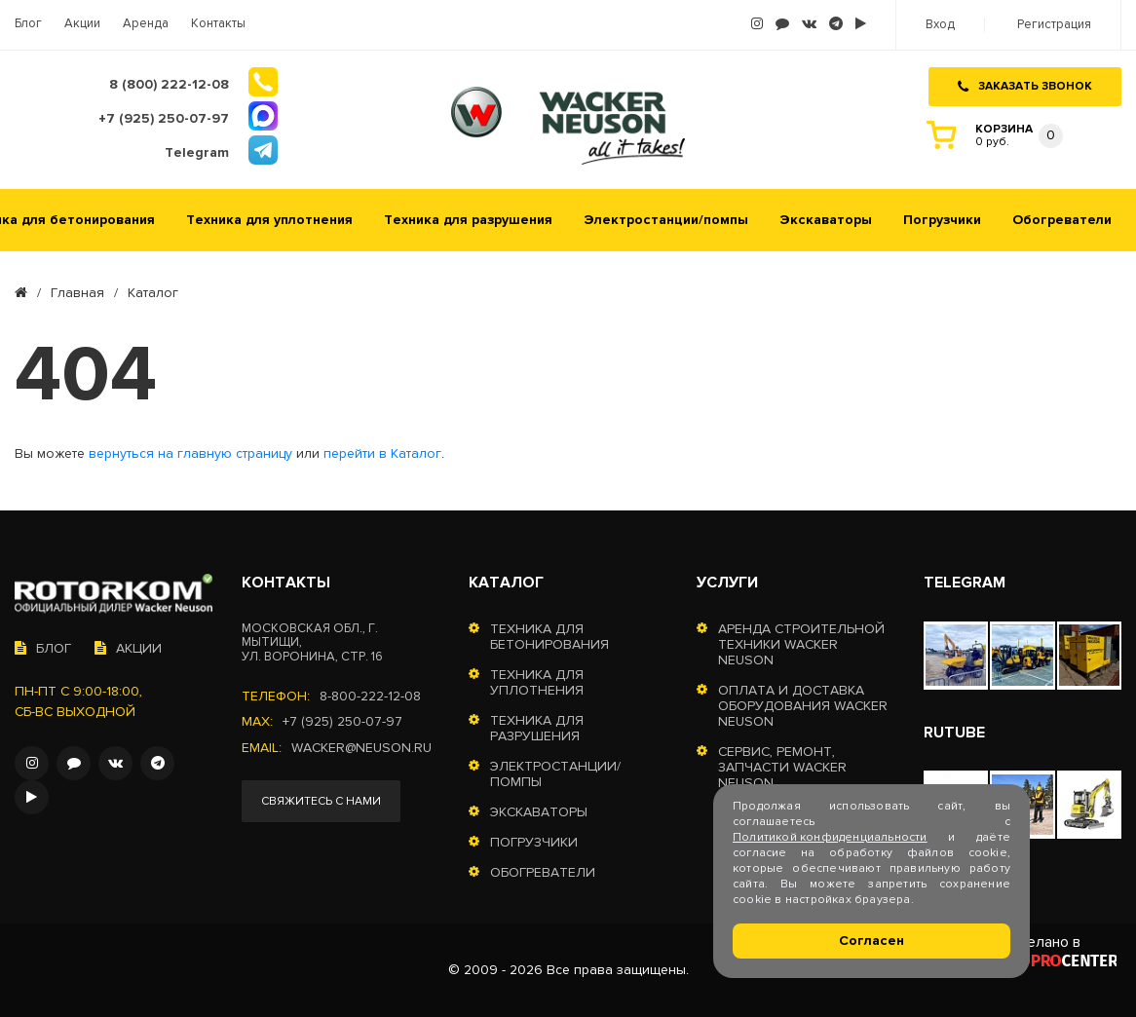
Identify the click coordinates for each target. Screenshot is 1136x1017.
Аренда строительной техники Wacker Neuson (801, 645)
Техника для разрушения (468, 220)
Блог (28, 24)
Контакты (218, 24)
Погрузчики (942, 220)
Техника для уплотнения (269, 220)
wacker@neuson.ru (361, 748)
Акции (82, 24)
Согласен (871, 940)
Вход (940, 25)
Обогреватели (1062, 220)
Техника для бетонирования (549, 637)
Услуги (727, 582)
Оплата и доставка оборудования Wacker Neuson (803, 706)
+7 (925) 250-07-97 (342, 722)
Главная (77, 293)
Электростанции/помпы (666, 220)
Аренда (146, 24)
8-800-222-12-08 (370, 696)
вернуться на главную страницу (190, 454)
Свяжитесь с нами (321, 801)
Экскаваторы (825, 220)
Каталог (506, 582)
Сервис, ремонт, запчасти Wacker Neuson (782, 767)
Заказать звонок (1025, 86)
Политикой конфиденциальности (830, 837)
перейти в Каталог (382, 454)
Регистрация (1054, 25)
